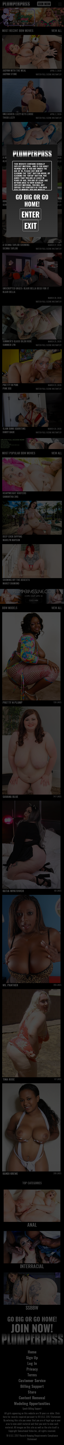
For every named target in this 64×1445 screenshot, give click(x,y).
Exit (30, 225)
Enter (30, 214)
